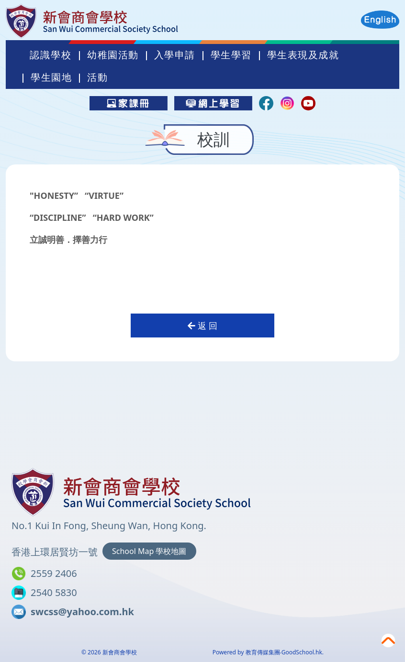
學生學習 (274, 66)
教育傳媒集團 (263, 652)
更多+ (326, 66)
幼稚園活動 (156, 66)
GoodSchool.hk (301, 652)
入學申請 (217, 66)
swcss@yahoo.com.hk (82, 611)
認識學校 (94, 66)
